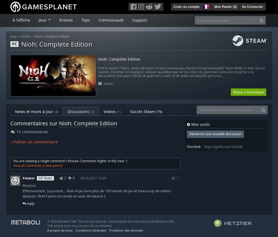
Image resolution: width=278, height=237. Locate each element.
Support (139, 20)
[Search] (261, 20)
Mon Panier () (225, 7)
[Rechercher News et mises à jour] (228, 110)
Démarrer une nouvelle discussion (215, 134)
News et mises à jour (36, 111)
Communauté (111, 20)
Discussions (81, 111)
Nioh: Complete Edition (51, 36)
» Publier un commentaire (34, 141)
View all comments (27, 166)
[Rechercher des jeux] (226, 20)
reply (28, 203)
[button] (205, 6)
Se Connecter (252, 7)
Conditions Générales (91, 230)
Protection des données (126, 230)
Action (25, 36)
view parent (54, 166)
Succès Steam (146, 111)
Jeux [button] (43, 20)
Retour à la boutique (248, 92)
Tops (86, 20)
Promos (66, 20)
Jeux (13, 36)
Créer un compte (186, 7)
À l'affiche (21, 20)
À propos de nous (60, 230)
